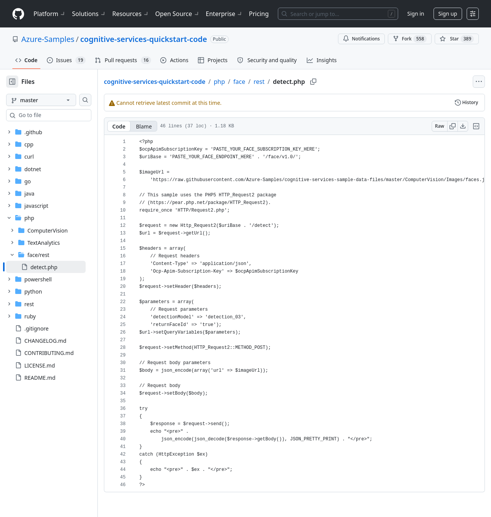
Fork (410, 39)
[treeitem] (58, 267)
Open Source (177, 14)
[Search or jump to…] (338, 13)
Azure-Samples (47, 39)
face (263, 81)
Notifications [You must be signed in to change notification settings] (361, 38)
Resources (130, 14)
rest (283, 81)
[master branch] (53, 100)
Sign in (415, 13)
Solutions (89, 14)
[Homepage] (18, 14)
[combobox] (64, 115)
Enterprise (224, 14)
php (244, 81)
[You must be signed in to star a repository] (457, 39)
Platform (49, 14)
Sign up (447, 13)
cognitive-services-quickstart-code (143, 39)
